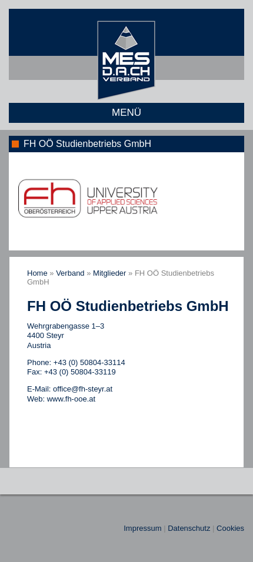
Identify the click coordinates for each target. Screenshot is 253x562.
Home (37, 273)
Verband (70, 273)
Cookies (230, 528)
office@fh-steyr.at (82, 388)
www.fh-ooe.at (71, 398)
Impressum (142, 528)
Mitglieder (109, 273)
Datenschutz (189, 528)
